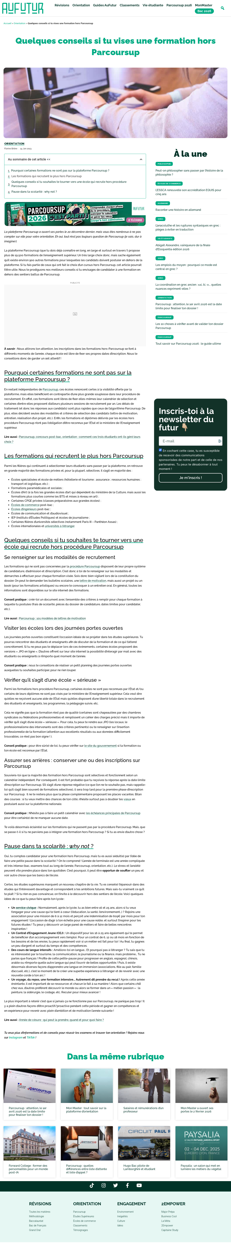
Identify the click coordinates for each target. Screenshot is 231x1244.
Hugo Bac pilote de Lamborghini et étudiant (139, 1167)
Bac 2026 (204, 12)
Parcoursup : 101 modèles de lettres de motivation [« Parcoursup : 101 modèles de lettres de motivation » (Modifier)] (52, 618)
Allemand (163, 203)
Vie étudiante (153, 6)
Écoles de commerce (25, 505)
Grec (160, 219)
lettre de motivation (93, 580)
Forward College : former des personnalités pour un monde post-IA (28, 1169)
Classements (129, 6)
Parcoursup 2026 (179, 6)
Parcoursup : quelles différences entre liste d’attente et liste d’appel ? (86, 1169)
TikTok (31, 1037)
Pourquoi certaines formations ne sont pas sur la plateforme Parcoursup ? (60, 170)
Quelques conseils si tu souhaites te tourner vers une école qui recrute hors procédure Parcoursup (68, 184)
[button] (222, 9)
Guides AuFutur (105, 6)
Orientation (81, 6)
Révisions (62, 6)
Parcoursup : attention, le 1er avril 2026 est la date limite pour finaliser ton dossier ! (28, 1111)
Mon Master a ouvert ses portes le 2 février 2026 (197, 1109)
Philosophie (164, 164)
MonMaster (203, 6)
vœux (127, 799)
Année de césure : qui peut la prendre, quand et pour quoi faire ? (61, 1020)
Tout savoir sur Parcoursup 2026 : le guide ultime (188, 343)
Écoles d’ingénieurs (24, 509)
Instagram (16, 1037)
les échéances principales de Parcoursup (113, 813)
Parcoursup (50, 389)
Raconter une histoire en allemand (178, 210)
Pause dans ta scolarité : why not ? (34, 191)
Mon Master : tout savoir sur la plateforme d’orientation (86, 1109)
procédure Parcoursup (85, 566)
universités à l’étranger (59, 526)
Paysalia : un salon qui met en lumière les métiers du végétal (201, 1167)
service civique (26, 907)
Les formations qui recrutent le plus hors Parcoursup (46, 176)
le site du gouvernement (100, 745)
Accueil (7, 23)
